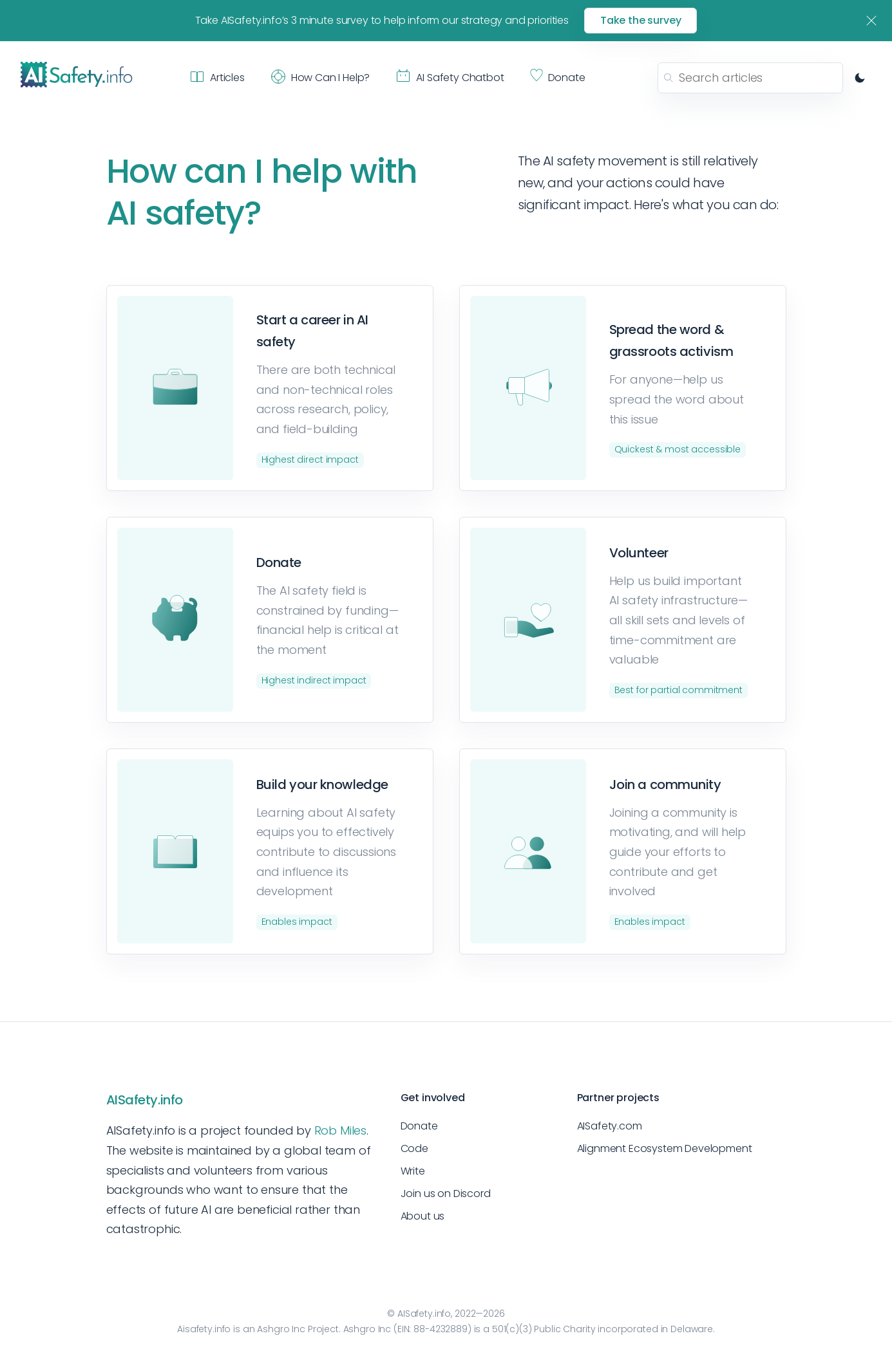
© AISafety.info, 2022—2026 (445, 1313)
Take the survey (640, 20)
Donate (419, 1126)
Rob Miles (340, 1130)
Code (414, 1148)
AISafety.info (144, 1100)
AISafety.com (609, 1126)
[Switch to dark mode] (859, 77)
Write (413, 1171)
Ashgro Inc (281, 1329)
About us (423, 1216)
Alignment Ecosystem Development (664, 1148)
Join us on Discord (446, 1193)
